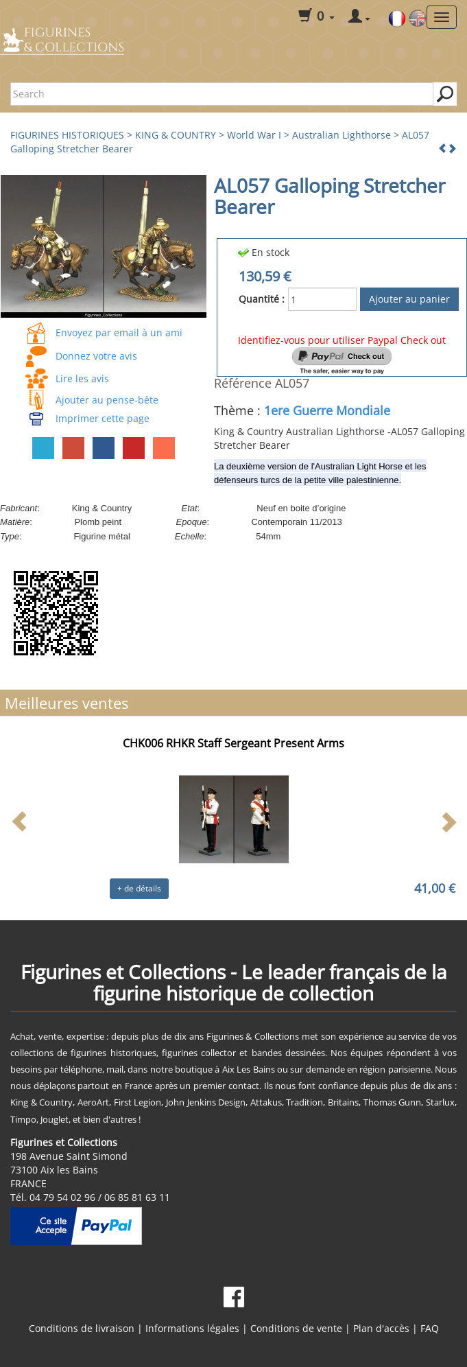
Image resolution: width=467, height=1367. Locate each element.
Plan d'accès (381, 1328)
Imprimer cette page (102, 418)
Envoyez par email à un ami (119, 332)
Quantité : (262, 298)
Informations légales (192, 1328)
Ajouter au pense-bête (107, 399)
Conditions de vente (296, 1328)
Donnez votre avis (96, 355)
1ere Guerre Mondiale (327, 410)
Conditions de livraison (81, 1328)
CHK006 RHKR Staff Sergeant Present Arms (233, 743)
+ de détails (139, 888)
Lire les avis (82, 378)
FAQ (429, 1328)
